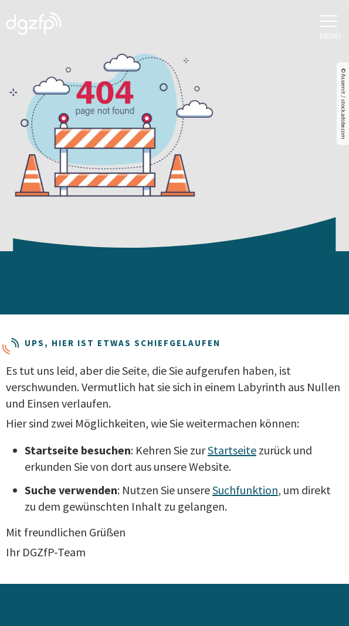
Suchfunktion (245, 490)
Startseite (232, 450)
